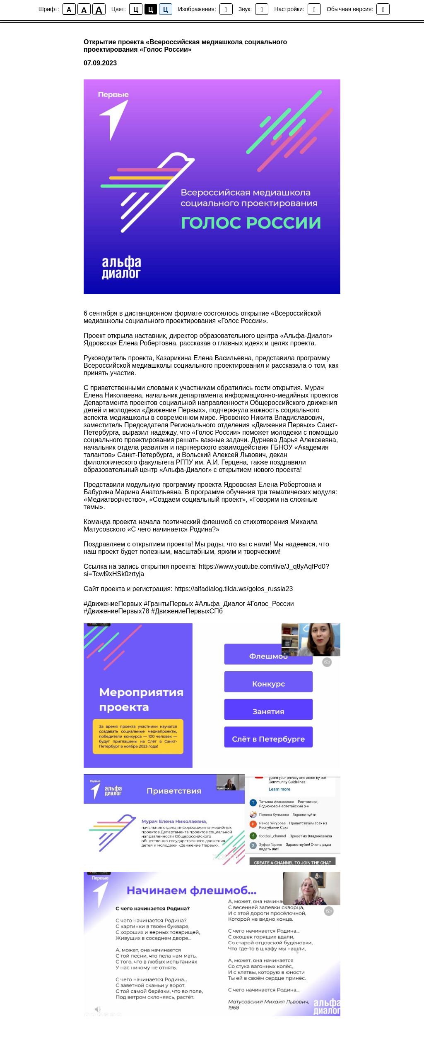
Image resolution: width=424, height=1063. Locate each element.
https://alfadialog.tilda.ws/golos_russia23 (233, 589)
